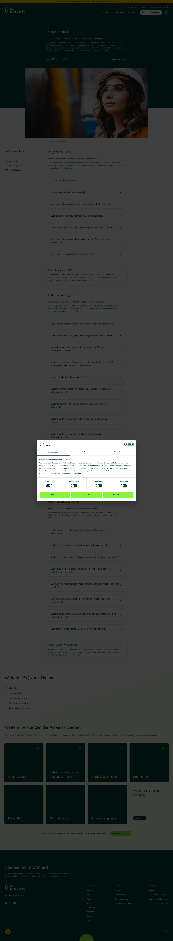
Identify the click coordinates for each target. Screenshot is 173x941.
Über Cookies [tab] (119, 452)
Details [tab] (86, 452)
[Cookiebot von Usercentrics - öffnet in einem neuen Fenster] (124, 444)
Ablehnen (55, 495)
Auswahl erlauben (86, 495)
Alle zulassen (118, 495)
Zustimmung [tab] (53, 452)
